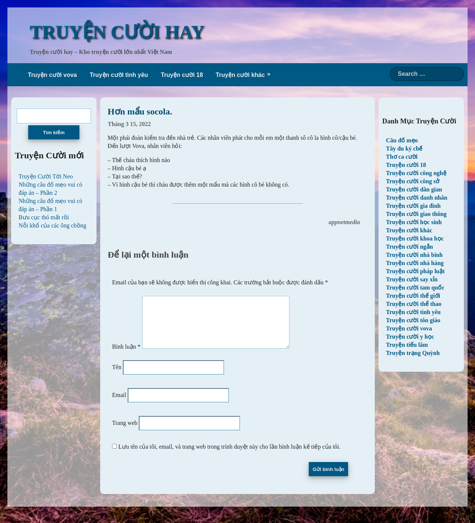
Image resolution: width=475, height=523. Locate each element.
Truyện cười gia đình (413, 206)
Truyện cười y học (410, 336)
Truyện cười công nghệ (416, 173)
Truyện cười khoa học (415, 238)
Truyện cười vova (52, 75)
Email (119, 404)
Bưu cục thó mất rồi (44, 217)
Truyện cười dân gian (414, 189)
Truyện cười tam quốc (415, 287)
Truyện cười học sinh (414, 222)
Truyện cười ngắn (409, 246)
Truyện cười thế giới (413, 296)
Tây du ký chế (404, 148)
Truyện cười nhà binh (414, 255)
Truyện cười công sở (412, 181)
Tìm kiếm (54, 132)
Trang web (124, 432)
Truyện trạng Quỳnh (413, 353)
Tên (116, 376)
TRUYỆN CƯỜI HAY (117, 32)
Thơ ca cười (401, 157)
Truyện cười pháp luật (415, 271)
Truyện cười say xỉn (412, 279)
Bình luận (126, 355)
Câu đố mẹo (402, 140)
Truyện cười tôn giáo (413, 320)
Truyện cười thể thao (413, 304)
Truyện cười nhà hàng (415, 263)
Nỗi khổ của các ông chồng (52, 225)
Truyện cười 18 (182, 75)
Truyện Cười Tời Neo (46, 176)
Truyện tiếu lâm (407, 345)
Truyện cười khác (240, 75)
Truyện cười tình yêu (119, 75)
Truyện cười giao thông (416, 214)
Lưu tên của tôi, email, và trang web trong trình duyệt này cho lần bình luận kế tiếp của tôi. (229, 455)
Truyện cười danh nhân (416, 197)
